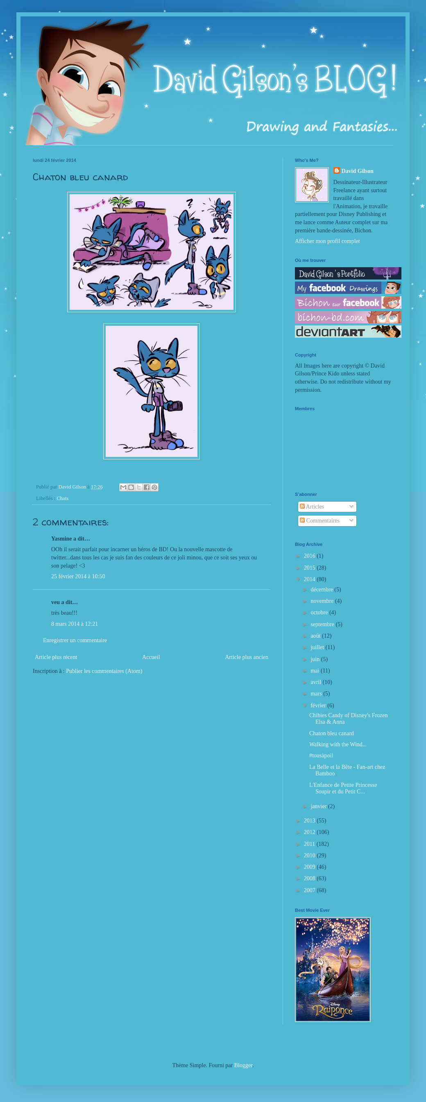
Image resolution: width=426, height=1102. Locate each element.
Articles (312, 507)
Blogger (243, 1065)
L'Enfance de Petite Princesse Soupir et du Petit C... (343, 788)
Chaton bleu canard (331, 733)
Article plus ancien (246, 657)
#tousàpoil (321, 755)
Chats (62, 498)
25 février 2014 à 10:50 (78, 576)
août (316, 636)
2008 (310, 878)
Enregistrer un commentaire (75, 640)
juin (315, 659)
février (318, 705)
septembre (322, 624)
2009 (310, 867)
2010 (310, 855)
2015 (310, 568)
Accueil (151, 657)
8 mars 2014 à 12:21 (74, 624)
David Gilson (358, 171)
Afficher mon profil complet (327, 241)
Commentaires (320, 521)
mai (315, 671)
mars (316, 694)
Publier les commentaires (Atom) (104, 671)
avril (316, 682)
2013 (310, 821)
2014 (310, 579)
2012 (310, 832)
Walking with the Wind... (338, 744)
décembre (322, 589)
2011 (310, 844)
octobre (319, 612)
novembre (322, 601)
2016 (310, 556)
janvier (319, 806)
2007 (310, 890)
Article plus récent (56, 657)
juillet (317, 647)
